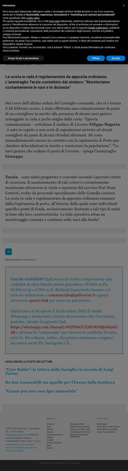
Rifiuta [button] (96, 58)
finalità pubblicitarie (98, 27)
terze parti (54, 21)
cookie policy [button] (33, 18)
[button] (123, 5)
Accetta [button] (116, 58)
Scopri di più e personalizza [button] (23, 58)
